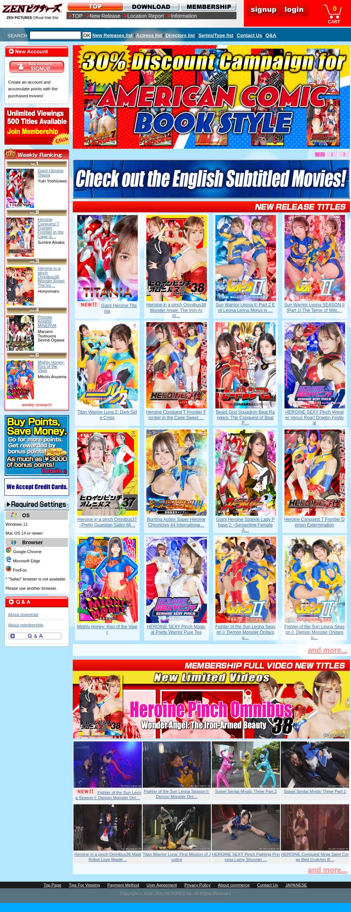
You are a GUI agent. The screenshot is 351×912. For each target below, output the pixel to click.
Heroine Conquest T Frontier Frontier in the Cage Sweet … (176, 415)
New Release (105, 16)
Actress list (149, 35)
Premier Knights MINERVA (47, 321)
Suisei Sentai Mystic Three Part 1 (315, 791)
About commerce (234, 885)
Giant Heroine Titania (51, 172)
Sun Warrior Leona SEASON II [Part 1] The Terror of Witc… (314, 307)
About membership (25, 625)
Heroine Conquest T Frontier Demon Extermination (314, 522)
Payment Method (123, 885)
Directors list (180, 35)
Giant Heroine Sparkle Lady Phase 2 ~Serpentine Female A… (245, 525)
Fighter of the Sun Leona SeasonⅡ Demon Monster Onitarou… (245, 632)
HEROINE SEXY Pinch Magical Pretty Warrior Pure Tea (176, 629)
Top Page (52, 885)
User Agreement (162, 885)
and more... (327, 650)
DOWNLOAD (151, 6)
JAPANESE (296, 885)
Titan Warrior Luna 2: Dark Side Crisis (107, 415)
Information (184, 16)
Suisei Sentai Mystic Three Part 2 (246, 791)
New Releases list (112, 35)
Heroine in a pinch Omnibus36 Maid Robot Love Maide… (107, 857)
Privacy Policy (197, 885)
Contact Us (249, 35)
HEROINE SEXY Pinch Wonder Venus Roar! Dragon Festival (314, 417)
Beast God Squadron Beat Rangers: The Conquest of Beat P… (245, 417)
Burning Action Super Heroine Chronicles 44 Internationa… (176, 522)
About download (23, 614)
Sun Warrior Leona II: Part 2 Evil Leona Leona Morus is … (245, 307)
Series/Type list (215, 35)
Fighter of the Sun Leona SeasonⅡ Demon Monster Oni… (108, 795)
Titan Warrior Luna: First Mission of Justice (177, 857)
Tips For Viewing (84, 885)
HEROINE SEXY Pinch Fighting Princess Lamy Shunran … (246, 857)
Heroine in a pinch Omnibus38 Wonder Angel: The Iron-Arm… (176, 310)
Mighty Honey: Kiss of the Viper (107, 629)
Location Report (145, 16)
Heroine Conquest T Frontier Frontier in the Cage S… (51, 227)
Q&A (271, 35)
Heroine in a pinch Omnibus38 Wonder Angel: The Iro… (51, 276)
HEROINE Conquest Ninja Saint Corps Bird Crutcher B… (315, 857)
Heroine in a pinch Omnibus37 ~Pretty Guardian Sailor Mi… (107, 522)
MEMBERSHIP (208, 6)
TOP (77, 16)
